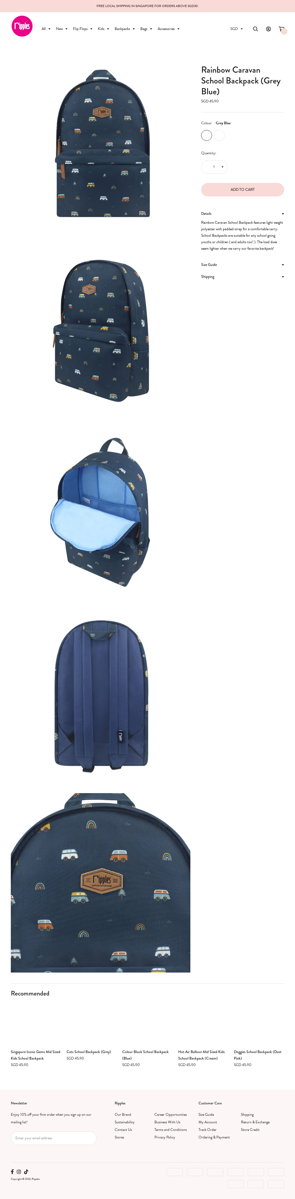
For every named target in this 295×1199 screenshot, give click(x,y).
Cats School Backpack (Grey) (89, 1051)
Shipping (247, 1114)
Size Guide (206, 1114)
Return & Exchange (255, 1122)
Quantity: (208, 153)
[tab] (242, 214)
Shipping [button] (242, 276)
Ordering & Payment (214, 1137)
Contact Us (123, 1130)
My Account (207, 1122)
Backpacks (125, 29)
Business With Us (167, 1122)
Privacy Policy (164, 1137)
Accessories (169, 29)
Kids (103, 29)
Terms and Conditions (170, 1130)
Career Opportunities (170, 1114)
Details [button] (242, 213)
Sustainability (125, 1122)
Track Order (207, 1130)
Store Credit (250, 1130)
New (62, 29)
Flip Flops (82, 29)
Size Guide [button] (242, 264)
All (46, 29)
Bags (146, 29)
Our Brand (123, 1114)
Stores (119, 1137)
